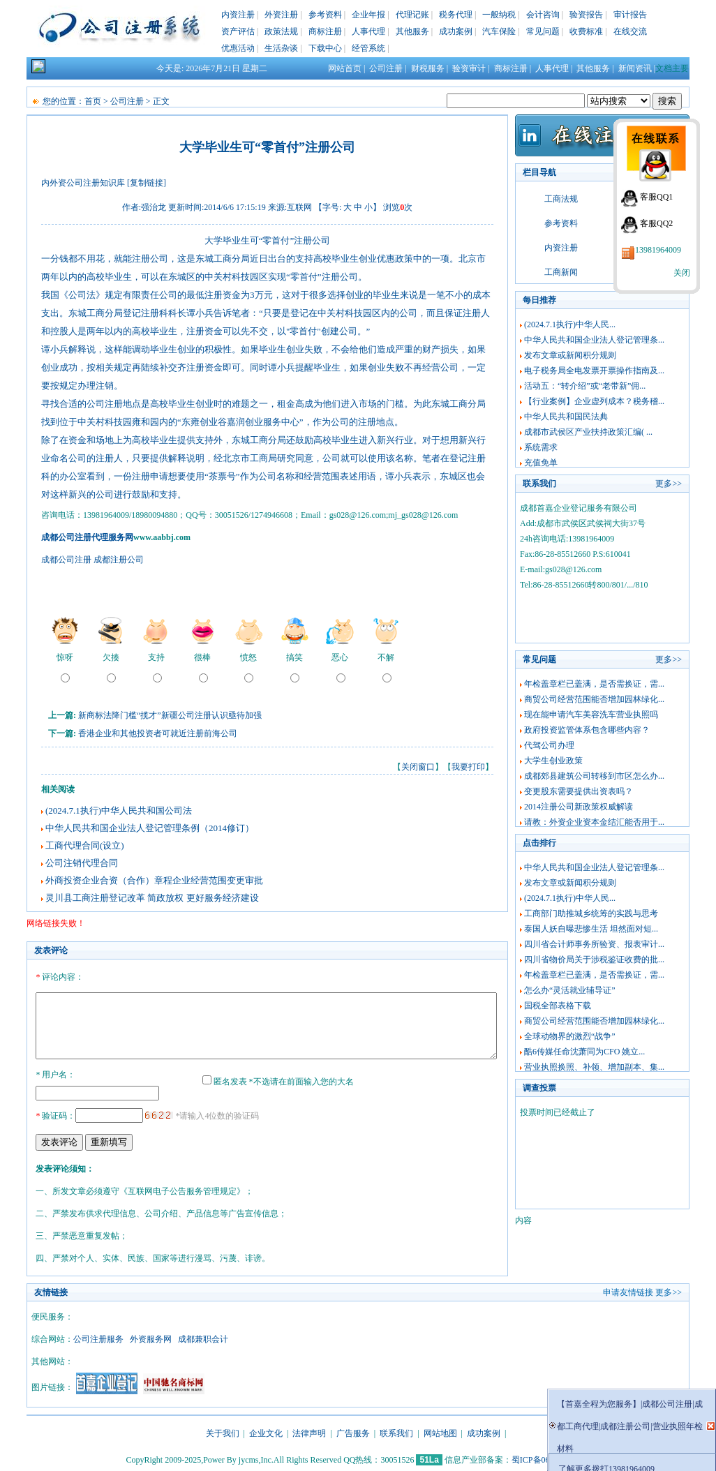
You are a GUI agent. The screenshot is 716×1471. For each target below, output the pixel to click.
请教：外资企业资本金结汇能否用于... (594, 822)
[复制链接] (146, 183)
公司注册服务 (98, 1337)
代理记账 (412, 15)
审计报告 (630, 15)
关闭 (681, 273)
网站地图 (440, 1431)
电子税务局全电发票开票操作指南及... (594, 370)
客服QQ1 (656, 197)
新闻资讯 (635, 68)
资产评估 (238, 31)
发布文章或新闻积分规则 (570, 355)
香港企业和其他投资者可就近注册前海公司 (157, 733)
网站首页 (344, 68)
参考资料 (325, 15)
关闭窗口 (418, 767)
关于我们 (222, 1431)
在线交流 (630, 31)
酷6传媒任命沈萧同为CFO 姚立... (584, 1051)
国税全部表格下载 (557, 1005)
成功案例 (455, 31)
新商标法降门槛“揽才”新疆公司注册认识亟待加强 (170, 715)
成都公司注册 (66, 560)
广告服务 (353, 1431)
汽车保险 (499, 31)
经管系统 (368, 48)
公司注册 (386, 68)
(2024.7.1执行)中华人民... (570, 324)
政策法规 (281, 31)
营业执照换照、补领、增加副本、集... (594, 1067)
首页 (92, 101)
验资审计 (469, 68)
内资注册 (238, 15)
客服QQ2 (656, 223)
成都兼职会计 (203, 1337)
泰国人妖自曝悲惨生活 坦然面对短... (591, 929)
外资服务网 (151, 1337)
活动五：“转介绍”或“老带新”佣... (585, 386)
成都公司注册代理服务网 (87, 537)
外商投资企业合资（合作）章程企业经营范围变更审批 (154, 880)
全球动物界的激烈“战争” (570, 1036)
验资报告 (586, 15)
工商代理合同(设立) (84, 845)
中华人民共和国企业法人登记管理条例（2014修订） (149, 828)
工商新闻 (561, 272)
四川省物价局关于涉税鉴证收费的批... (594, 959)
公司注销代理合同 (81, 863)
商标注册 (325, 31)
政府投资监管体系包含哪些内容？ (587, 730)
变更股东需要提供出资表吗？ (578, 791)
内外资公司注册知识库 (83, 183)
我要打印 (468, 767)
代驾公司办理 (549, 745)
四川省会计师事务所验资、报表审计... (594, 944)
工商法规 (561, 199)
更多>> (668, 483)
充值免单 (541, 463)
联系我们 (396, 1431)
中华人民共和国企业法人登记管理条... (594, 340)
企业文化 (266, 1431)
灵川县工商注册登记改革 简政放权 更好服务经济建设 (152, 898)
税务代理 (455, 15)
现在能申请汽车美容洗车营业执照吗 (591, 714)
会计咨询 (543, 15)
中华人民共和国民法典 (566, 416)
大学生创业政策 (553, 761)
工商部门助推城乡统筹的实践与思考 (591, 913)
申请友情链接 (628, 1290)
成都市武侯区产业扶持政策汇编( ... (588, 432)
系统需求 (541, 447)
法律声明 (309, 1431)
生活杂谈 (281, 48)
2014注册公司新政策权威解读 (578, 807)
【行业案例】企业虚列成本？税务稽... (594, 401)
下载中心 (325, 48)
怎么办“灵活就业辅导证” (570, 990)
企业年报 (368, 15)
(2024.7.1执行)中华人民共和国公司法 (118, 810)
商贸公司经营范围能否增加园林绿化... (594, 699)
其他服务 (412, 31)
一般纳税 (499, 15)
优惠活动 (238, 48)
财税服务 (428, 68)
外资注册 (281, 15)
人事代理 (368, 31)
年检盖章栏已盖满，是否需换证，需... (594, 684)
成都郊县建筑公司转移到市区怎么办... (594, 776)
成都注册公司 (119, 560)
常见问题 (543, 31)
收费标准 (586, 31)
